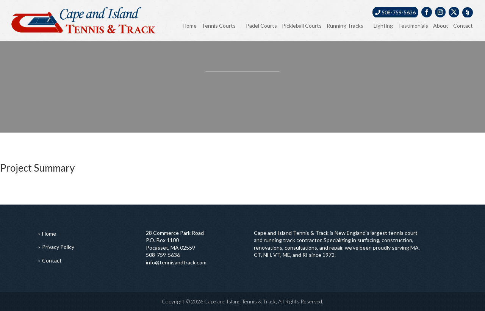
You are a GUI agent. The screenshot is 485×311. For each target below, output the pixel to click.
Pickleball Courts (302, 25)
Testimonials (413, 25)
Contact (463, 25)
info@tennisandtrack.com (176, 262)
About (440, 25)
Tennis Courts (219, 25)
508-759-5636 (395, 12)
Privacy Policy (58, 247)
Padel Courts (261, 25)
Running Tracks (345, 25)
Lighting (383, 25)
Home (190, 25)
